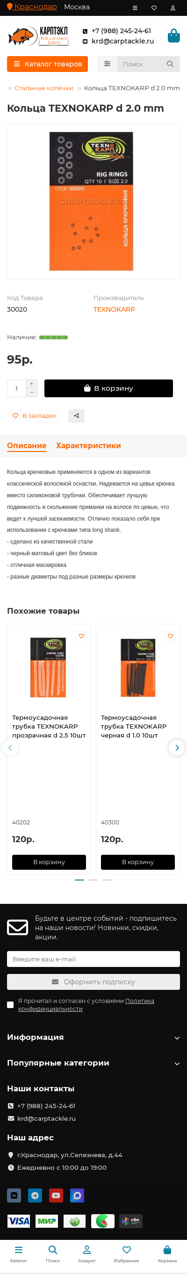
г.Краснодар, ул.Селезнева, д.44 (69, 1155)
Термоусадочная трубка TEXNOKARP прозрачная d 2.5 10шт (49, 726)
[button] (10, 748)
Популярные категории (93, 1062)
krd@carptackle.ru (116, 41)
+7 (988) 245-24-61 (115, 31)
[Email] (93, 959)
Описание (27, 445)
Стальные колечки (43, 88)
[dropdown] (135, 8)
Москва (77, 7)
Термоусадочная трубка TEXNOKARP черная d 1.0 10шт (134, 726)
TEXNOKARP (114, 309)
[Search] (148, 64)
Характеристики (88, 445)
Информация (93, 1037)
